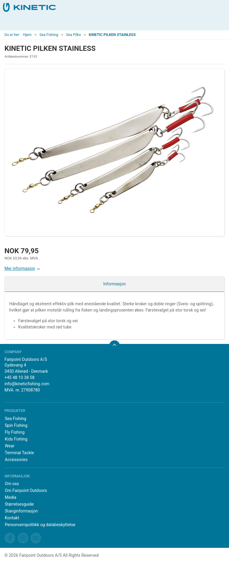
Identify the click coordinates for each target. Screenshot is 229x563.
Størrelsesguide (19, 504)
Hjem (27, 35)
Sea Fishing (48, 35)
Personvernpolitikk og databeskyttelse (40, 524)
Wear (9, 446)
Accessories (16, 459)
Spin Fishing (16, 425)
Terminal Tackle (19, 452)
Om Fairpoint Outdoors (26, 490)
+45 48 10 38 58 (19, 377)
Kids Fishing (16, 439)
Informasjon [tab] (114, 284)
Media (10, 497)
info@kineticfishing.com (26, 383)
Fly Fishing (14, 432)
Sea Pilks (73, 35)
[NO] (29, 7)
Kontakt (12, 517)
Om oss (12, 483)
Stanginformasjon (21, 511)
